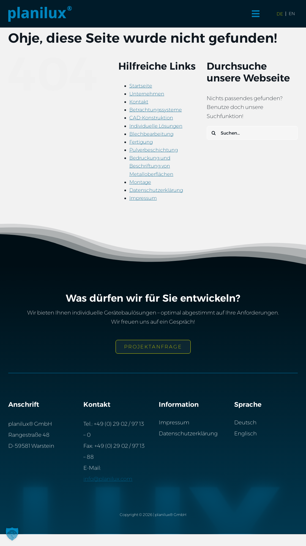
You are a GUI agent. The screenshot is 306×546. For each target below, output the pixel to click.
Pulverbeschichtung (153, 150)
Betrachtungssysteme (155, 110)
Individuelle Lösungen (155, 126)
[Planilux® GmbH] (40, 9)
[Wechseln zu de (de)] (280, 14)
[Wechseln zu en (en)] (292, 14)
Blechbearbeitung (151, 134)
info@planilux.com (107, 479)
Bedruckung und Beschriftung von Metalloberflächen (151, 166)
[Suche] (213, 133)
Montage (140, 182)
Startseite (140, 86)
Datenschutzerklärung (156, 190)
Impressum (143, 198)
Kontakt (138, 102)
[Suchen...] (252, 133)
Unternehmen (146, 94)
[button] (12, 534)
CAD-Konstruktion (151, 118)
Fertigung (141, 142)
